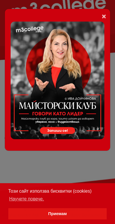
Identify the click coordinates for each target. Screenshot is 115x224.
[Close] (104, 16)
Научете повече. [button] (26, 198)
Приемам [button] (57, 213)
